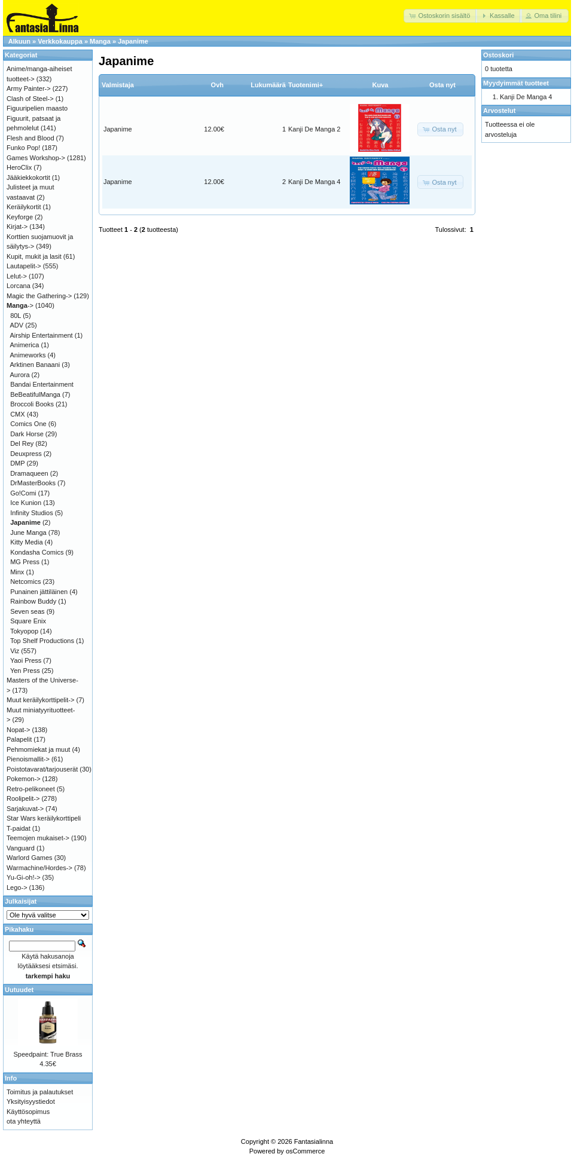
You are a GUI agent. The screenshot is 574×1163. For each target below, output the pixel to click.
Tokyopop (24, 631)
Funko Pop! (23, 147)
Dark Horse (27, 433)
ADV (17, 325)
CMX (17, 414)
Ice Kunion (25, 502)
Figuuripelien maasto (37, 108)
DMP (17, 463)
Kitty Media (26, 542)
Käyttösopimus (28, 1111)
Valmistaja (118, 84)
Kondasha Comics (36, 552)
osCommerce (305, 1151)
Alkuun (19, 41)
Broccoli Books (32, 404)
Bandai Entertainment (42, 384)
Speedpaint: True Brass (48, 1054)
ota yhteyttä (24, 1121)
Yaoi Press (25, 660)
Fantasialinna (313, 1141)
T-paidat (18, 828)
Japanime (133, 41)
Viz (14, 650)
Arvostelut (499, 110)
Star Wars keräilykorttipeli (44, 818)
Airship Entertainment (41, 335)
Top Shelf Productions (42, 640)
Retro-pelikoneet (31, 788)
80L (15, 315)
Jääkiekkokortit (28, 177)
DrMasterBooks (33, 482)
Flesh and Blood (30, 138)
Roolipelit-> (23, 798)
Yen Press (25, 670)
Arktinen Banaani (35, 364)
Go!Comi (23, 493)
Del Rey (21, 443)
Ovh (217, 84)
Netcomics (25, 581)
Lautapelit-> (24, 266)
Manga (100, 41)
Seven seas (27, 611)
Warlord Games (30, 857)
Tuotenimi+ (305, 84)
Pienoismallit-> (28, 759)
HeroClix (19, 167)
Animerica (24, 344)
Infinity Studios (31, 512)
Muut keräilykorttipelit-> (40, 699)
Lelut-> (17, 276)
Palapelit (19, 739)
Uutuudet (19, 989)
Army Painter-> (29, 88)
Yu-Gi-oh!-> (24, 877)
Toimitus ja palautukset (40, 1091)
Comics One (28, 423)
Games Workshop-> (36, 157)
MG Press (24, 561)
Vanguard (21, 848)
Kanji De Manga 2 (314, 129)
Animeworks (28, 355)
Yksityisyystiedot (31, 1101)
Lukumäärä (268, 84)
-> (20, 305)
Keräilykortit (24, 206)
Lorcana (18, 285)
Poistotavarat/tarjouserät (42, 769)
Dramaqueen (29, 473)
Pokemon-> (24, 778)
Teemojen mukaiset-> (38, 837)
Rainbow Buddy (33, 601)
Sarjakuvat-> (25, 808)
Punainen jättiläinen (39, 591)
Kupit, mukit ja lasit (34, 256)
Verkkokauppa (60, 41)
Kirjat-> (17, 226)
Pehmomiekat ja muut (38, 749)
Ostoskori (498, 55)
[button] (440, 16)
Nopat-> (18, 729)
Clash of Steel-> (30, 98)
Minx (17, 572)
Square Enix (28, 621)
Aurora (20, 374)
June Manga (28, 532)
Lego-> (17, 887)
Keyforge (20, 217)
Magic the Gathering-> (39, 295)
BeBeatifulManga (35, 394)
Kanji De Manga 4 (314, 181)
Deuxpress (26, 453)
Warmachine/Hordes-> (39, 867)
